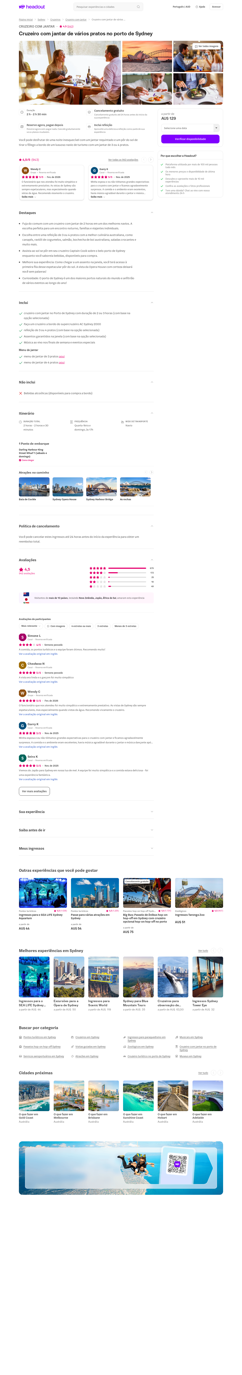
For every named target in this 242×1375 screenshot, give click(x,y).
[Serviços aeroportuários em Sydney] (41, 1056)
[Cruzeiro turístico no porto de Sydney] (146, 1056)
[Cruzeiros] (55, 19)
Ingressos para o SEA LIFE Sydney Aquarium (31, 1003)
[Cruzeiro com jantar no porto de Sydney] (199, 1048)
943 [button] (70, 26)
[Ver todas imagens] (206, 46)
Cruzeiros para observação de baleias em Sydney (171, 1003)
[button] (200, 7)
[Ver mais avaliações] (34, 791)
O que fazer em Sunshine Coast (133, 1115)
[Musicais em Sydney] (189, 1037)
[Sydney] (41, 19)
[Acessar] (216, 7)
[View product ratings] (66, 26)
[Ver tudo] (203, 950)
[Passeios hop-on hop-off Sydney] (39, 1046)
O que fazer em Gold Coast (28, 1115)
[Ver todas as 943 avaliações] (123, 159)
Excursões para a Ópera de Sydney (66, 1003)
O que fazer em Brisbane (98, 1115)
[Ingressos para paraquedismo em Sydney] (147, 1038)
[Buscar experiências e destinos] (108, 7)
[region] (86, 454)
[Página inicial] (26, 19)
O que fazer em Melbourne (63, 1115)
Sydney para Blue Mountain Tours (135, 1003)
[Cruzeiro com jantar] (76, 19)
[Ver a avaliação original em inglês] (38, 653)
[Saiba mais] (29, 196)
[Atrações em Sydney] (84, 1056)
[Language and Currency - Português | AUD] (181, 7)
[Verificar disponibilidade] (190, 139)
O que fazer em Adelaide (202, 1115)
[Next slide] (151, 159)
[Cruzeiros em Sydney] (85, 1037)
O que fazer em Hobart (167, 1115)
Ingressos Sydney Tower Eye (205, 1003)
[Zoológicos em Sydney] (138, 1046)
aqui (62, 356)
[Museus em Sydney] (188, 1056)
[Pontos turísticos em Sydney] (37, 1037)
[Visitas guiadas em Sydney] (88, 1046)
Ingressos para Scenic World (99, 1003)
